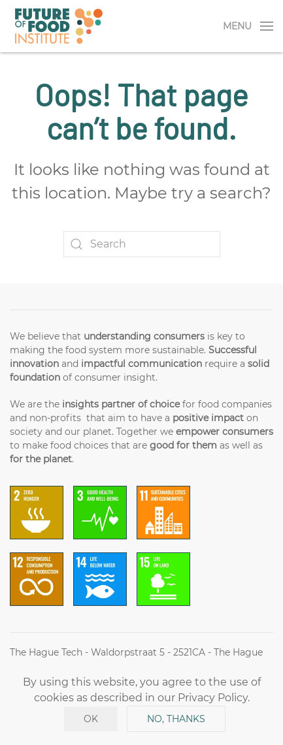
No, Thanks (176, 719)
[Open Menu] (248, 26)
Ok (91, 719)
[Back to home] (59, 26)
